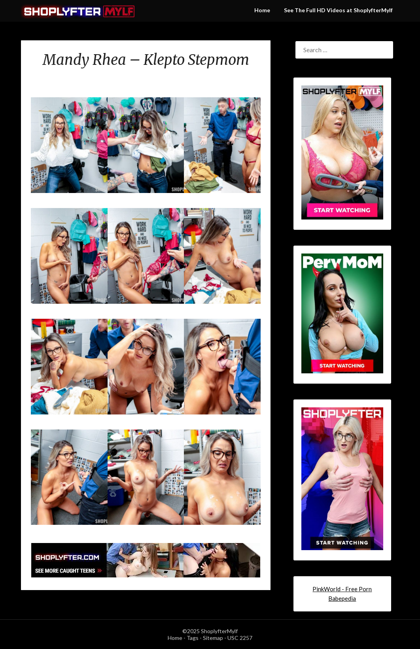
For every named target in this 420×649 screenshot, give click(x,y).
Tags (193, 637)
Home (262, 10)
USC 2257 (239, 637)
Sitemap (213, 637)
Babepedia (342, 598)
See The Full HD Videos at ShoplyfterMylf (338, 10)
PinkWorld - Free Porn (342, 588)
